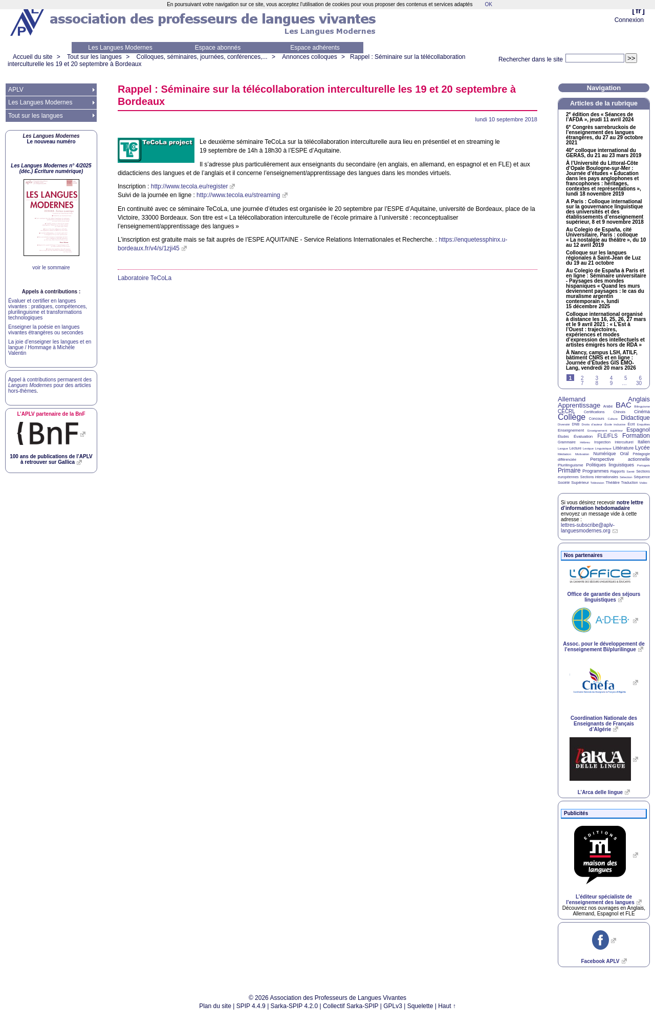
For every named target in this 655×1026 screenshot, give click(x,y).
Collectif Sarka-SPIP (351, 1006)
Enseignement (571, 430)
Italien (644, 441)
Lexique (588, 448)
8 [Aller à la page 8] (596, 383)
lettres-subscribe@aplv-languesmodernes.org (588, 527)
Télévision (597, 482)
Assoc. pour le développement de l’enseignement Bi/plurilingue (603, 646)
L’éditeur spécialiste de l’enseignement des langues (600, 899)
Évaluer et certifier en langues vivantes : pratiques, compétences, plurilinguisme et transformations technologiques (47, 309)
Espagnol (638, 429)
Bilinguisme (642, 406)
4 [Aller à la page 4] (611, 378)
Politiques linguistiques (610, 464)
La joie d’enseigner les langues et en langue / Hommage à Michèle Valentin (49, 347)
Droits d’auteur (592, 424)
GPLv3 (392, 1006)
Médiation (564, 454)
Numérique (604, 453)
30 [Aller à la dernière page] (639, 383)
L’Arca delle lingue (600, 792)
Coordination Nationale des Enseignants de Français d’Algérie (604, 723)
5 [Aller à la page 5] (625, 378)
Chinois (619, 412)
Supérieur (580, 482)
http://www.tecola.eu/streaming (238, 195)
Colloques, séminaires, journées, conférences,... (201, 56)
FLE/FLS (607, 436)
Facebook (600, 961)
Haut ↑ (447, 1006)
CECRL (566, 411)
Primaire (569, 470)
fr (638, 10)
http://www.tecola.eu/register (189, 186)
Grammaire (567, 442)
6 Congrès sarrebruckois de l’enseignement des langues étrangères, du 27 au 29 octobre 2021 (604, 135)
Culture (612, 418)
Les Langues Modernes (120, 47)
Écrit (631, 424)
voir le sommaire (51, 267)
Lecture (575, 448)
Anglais (639, 399)
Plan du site (215, 1006)
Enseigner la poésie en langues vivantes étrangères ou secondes (45, 329)
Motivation (582, 454)
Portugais (643, 465)
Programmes (595, 471)
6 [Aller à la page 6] (640, 378)
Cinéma (642, 411)
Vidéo (643, 482)
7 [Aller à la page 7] (582, 383)
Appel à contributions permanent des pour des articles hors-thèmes (50, 385)
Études (563, 436)
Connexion (629, 20)
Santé (630, 471)
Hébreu (585, 442)
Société (564, 482)
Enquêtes (643, 424)
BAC (623, 404)
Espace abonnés (218, 47)
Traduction (629, 482)
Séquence (642, 477)
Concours (596, 418)
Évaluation (583, 436)
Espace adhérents (315, 47)
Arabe (608, 406)
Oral (624, 453)
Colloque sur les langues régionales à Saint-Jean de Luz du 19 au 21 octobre (603, 258)
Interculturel (624, 442)
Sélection (626, 477)
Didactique (635, 417)
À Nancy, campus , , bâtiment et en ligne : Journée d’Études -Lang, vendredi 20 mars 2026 (602, 360)
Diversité (564, 424)
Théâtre (612, 482)
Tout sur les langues (94, 56)
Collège (571, 417)
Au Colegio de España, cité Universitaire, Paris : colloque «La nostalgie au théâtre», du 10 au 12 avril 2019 (606, 237)
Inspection (602, 442)
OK (488, 4)
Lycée (642, 447)
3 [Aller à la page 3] (596, 378)
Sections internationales (599, 477)
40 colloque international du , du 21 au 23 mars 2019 (603, 153)
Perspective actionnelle (620, 459)
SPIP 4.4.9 (251, 1006)
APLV (16, 89)
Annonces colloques (309, 56)
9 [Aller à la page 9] (611, 383)
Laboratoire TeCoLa (144, 278)
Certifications (594, 412)
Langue (563, 448)
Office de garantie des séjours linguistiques (604, 597)
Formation (636, 435)
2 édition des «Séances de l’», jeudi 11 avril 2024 (600, 117)
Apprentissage (579, 405)
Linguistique (603, 448)
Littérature (623, 448)
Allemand (571, 399)
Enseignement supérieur (605, 430)
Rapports (617, 471)
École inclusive (614, 424)
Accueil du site (32, 56)
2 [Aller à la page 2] (582, 378)
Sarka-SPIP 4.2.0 (294, 1006)
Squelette (420, 1006)
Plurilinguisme (570, 465)
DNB (576, 424)
